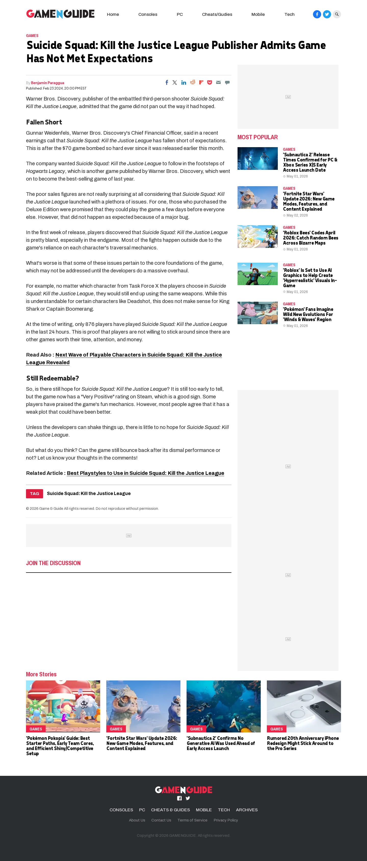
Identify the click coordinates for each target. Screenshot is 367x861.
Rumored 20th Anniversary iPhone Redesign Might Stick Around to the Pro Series (303, 743)
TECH (224, 809)
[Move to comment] (227, 82)
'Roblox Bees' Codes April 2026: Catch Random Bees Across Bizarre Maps (310, 238)
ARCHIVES (247, 809)
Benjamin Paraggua (47, 82)
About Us (137, 820)
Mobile (258, 14)
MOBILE (204, 809)
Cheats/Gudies (217, 14)
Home (113, 14)
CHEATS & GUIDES (170, 809)
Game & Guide (51, 509)
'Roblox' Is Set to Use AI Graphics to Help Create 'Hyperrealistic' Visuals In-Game (309, 277)
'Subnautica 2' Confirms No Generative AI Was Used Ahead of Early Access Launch (221, 743)
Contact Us (161, 820)
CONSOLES (121, 809)
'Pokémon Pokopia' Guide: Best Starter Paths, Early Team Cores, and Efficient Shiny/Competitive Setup (60, 745)
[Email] (218, 82)
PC (180, 14)
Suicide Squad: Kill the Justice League (89, 493)
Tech (289, 14)
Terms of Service (192, 820)
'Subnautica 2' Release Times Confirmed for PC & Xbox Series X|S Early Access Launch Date (310, 162)
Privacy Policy (226, 820)
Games (32, 35)
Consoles (147, 14)
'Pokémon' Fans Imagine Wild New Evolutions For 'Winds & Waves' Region (308, 314)
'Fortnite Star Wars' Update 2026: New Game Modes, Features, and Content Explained (308, 201)
